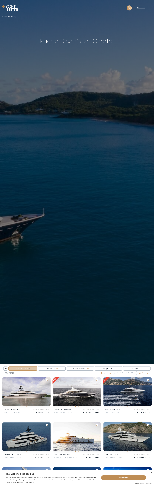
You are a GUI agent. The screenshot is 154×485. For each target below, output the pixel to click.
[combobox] (22, 368)
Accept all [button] (123, 477)
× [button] (151, 473)
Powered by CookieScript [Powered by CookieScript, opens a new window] (143, 484)
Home (4, 16)
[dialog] (77, 477)
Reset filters (106, 373)
